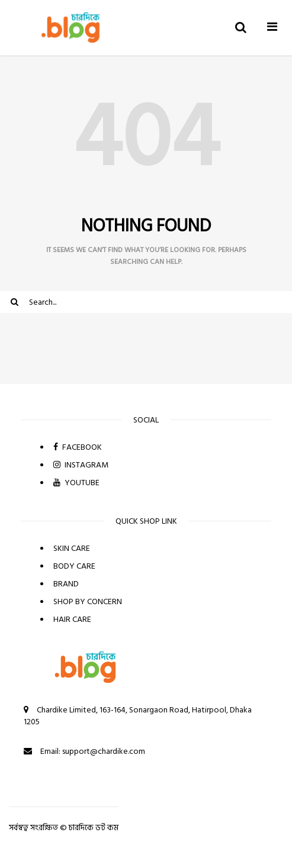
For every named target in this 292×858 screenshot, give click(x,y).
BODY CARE (74, 566)
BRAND (66, 584)
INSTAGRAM (80, 465)
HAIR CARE (72, 619)
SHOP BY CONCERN (87, 601)
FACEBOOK (77, 447)
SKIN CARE (71, 548)
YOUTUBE (76, 482)
